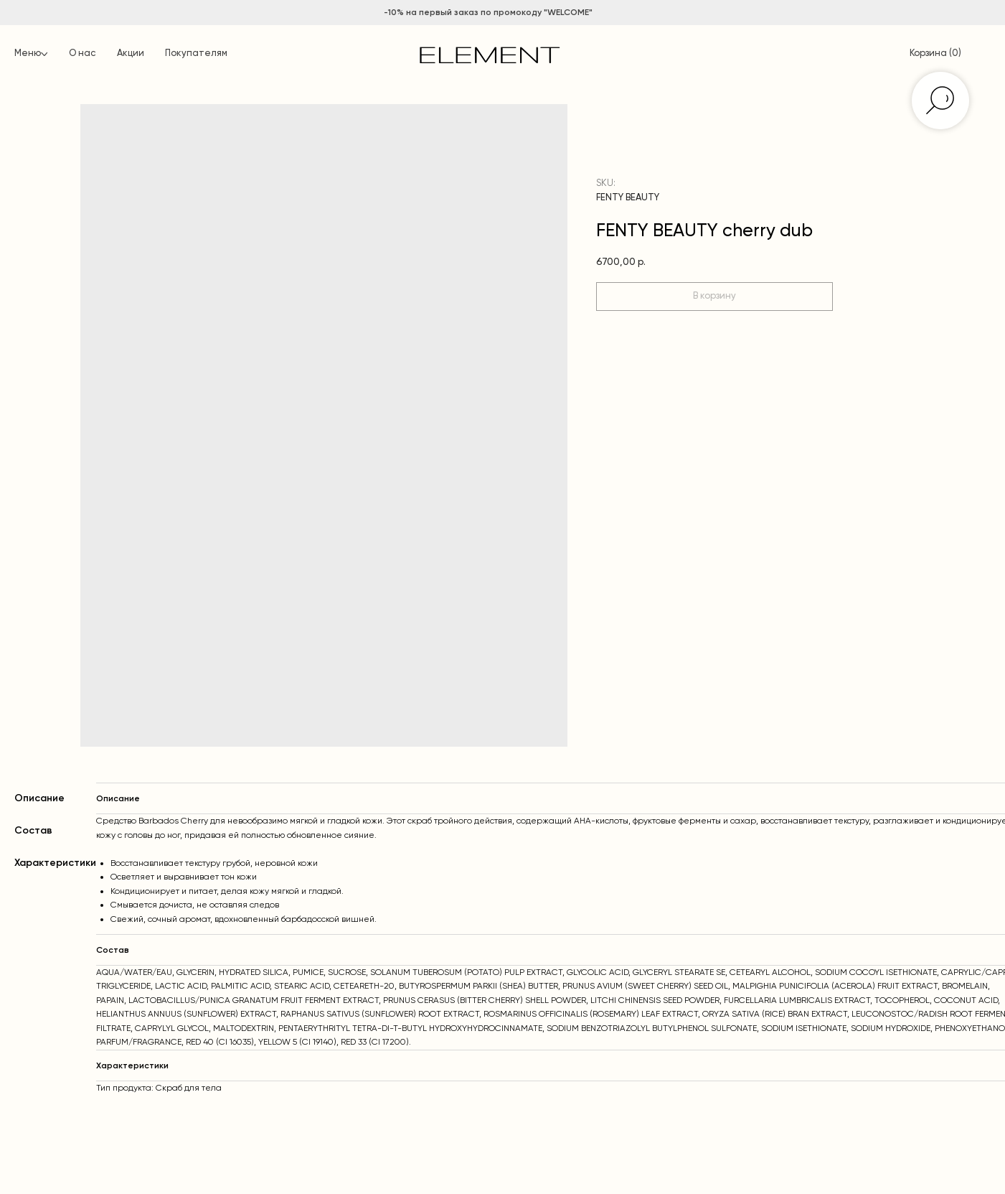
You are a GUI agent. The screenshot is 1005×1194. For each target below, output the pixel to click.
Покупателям (196, 53)
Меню (27, 53)
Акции (130, 53)
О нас (82, 53)
